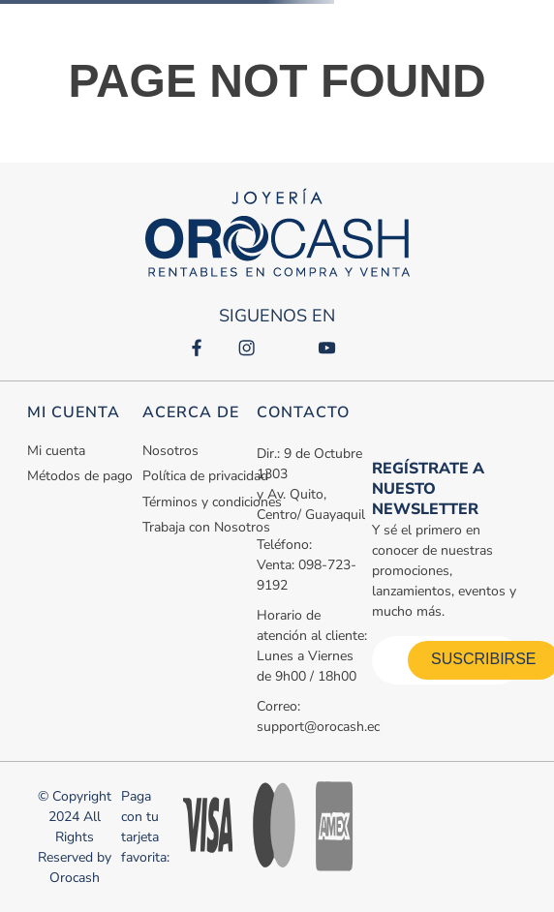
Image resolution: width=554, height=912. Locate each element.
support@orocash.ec (318, 726)
